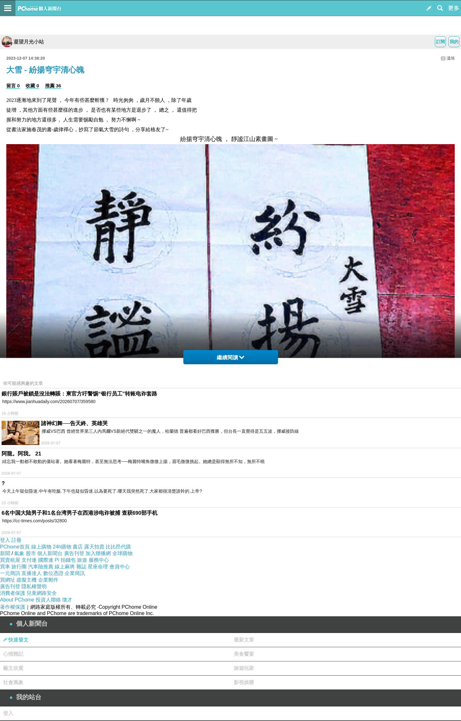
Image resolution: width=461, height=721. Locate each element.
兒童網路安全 (42, 593)
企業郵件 (48, 580)
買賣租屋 (10, 560)
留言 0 (13, 85)
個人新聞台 (49, 553)
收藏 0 (32, 85)
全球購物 (122, 553)
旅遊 (82, 560)
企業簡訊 (75, 573)
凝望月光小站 (23, 41)
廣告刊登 (74, 553)
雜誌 (81, 566)
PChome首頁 (15, 546)
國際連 (45, 560)
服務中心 (99, 560)
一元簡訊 (10, 573)
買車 (5, 566)
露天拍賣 (94, 546)
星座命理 (98, 566)
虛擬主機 (26, 580)
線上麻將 (65, 566)
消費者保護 (12, 593)
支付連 (29, 560)
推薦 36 (53, 85)
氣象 (19, 553)
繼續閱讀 (230, 357)
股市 (31, 553)
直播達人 (31, 573)
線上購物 (41, 546)
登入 (5, 540)
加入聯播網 (98, 553)
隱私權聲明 (34, 586)
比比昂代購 (118, 546)
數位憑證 (53, 573)
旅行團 (19, 566)
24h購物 (62, 546)
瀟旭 (450, 58)
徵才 (67, 599)
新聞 (5, 553)
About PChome (17, 599)
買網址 (7, 580)
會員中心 (119, 566)
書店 (78, 546)
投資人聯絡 (48, 599)
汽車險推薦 (40, 566)
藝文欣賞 (13, 668)
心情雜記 (13, 654)
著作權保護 (12, 607)
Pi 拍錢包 (65, 560)
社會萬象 (13, 682)
